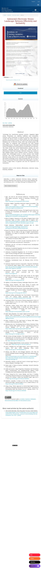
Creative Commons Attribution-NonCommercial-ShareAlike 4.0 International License (20, 399)
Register (33, 1)
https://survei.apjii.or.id (11, 273)
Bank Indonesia (26, 437)
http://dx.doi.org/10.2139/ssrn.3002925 (19, 378)
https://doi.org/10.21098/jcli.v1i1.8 (16, 340)
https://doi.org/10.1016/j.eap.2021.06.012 (16, 293)
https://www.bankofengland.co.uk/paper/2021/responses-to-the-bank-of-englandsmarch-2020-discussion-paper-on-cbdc (21, 222)
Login (38, 1)
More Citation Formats (11, 185)
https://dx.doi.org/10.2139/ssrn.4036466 (15, 390)
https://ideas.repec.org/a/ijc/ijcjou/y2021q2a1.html (18, 328)
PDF (20, 93)
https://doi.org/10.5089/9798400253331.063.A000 (18, 298)
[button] (20, 7)
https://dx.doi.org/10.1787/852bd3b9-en (15, 349)
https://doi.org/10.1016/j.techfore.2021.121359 (17, 311)
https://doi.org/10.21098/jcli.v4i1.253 (13, 80)
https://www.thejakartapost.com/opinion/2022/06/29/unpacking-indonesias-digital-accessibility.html (21, 207)
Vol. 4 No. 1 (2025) (15, 15)
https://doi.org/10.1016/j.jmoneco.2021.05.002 (17, 201)
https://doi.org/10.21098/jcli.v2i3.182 (14, 280)
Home (5, 15)
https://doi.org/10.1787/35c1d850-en (21, 344)
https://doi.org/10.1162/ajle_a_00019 (14, 334)
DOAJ (31, 554)
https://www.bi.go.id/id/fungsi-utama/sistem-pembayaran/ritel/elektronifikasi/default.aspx (16, 227)
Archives (9, 15)
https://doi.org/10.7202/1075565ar (14, 384)
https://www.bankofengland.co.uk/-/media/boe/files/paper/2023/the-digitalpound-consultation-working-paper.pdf (22, 215)
